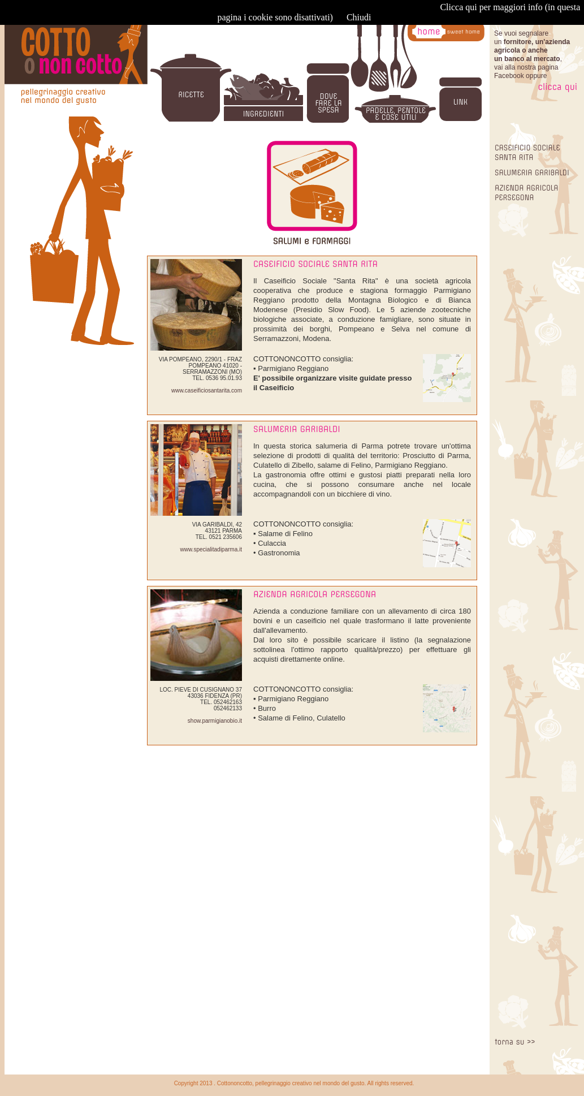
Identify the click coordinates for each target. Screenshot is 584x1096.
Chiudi (359, 17)
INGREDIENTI (263, 114)
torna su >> (515, 1042)
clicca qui (557, 87)
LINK (460, 102)
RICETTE (191, 94)
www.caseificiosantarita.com (206, 390)
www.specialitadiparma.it (211, 549)
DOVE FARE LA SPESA (328, 103)
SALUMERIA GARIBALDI (532, 173)
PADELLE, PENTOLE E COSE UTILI (396, 114)
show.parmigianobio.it (215, 721)
